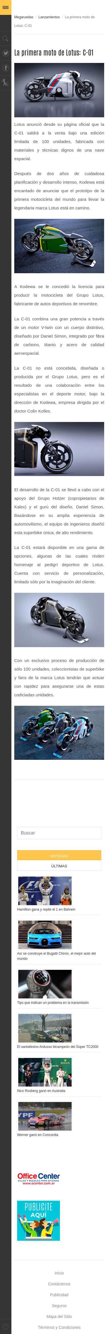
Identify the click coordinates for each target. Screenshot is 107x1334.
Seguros (59, 1305)
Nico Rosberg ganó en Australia (41, 1091)
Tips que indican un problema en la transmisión (53, 1003)
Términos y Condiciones (59, 1327)
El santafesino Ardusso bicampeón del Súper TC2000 (57, 1047)
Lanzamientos (49, 17)
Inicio (59, 1273)
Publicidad (59, 1295)
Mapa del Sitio (59, 1316)
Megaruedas (23, 17)
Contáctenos (59, 1284)
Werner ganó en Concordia (37, 1135)
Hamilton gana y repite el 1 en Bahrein (46, 909)
